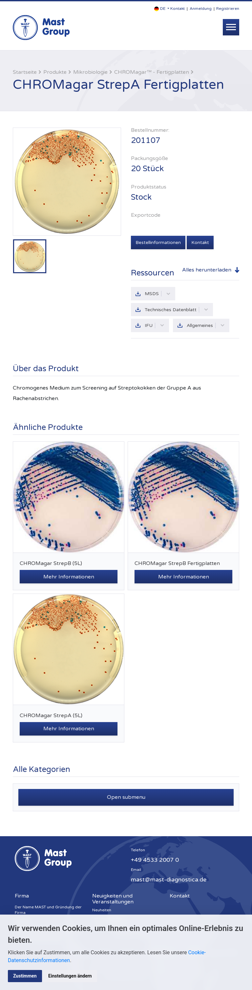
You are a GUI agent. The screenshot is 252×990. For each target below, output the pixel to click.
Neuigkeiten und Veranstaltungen (113, 899)
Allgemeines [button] (206, 326)
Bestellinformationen (158, 242)
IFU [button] (154, 326)
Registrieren (227, 8)
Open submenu (126, 798)
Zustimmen (25, 976)
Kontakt (177, 8)
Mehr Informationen (68, 577)
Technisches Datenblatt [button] (176, 310)
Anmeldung (201, 8)
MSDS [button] (158, 293)
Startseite (25, 72)
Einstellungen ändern (70, 976)
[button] (161, 8)
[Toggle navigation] (231, 27)
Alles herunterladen (206, 269)
